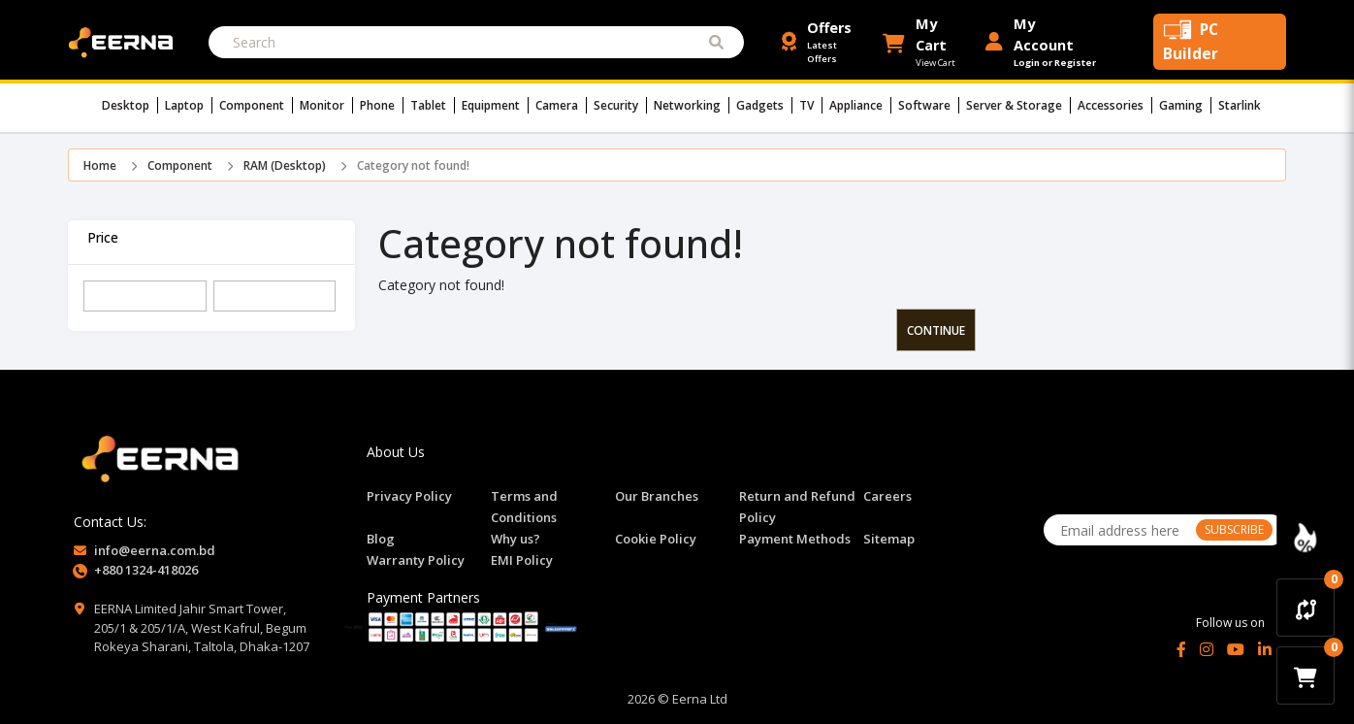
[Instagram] (1206, 649)
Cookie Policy (655, 538)
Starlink (1239, 105)
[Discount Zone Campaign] (1305, 538)
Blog (381, 538)
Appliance (860, 105)
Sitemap (889, 538)
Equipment (495, 105)
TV (810, 105)
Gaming (1185, 105)
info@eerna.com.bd (154, 550)
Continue (936, 330)
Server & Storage (1018, 105)
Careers (887, 496)
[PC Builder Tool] (1219, 42)
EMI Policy (522, 560)
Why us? (515, 538)
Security (620, 105)
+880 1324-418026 (146, 569)
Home (99, 165)
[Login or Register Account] (1041, 42)
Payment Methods (795, 538)
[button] (927, 42)
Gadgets (764, 105)
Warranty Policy (416, 560)
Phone (381, 105)
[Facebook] (1181, 649)
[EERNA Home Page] (125, 40)
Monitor (326, 105)
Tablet (432, 105)
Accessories (1115, 105)
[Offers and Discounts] (825, 41)
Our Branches (656, 496)
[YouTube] (1235, 649)
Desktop (130, 105)
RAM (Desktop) (284, 165)
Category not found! (413, 165)
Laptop (188, 105)
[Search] (476, 42)
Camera (561, 105)
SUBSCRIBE (1234, 529)
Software (928, 105)
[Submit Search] (716, 42)
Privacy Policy (409, 496)
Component (256, 105)
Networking (691, 105)
